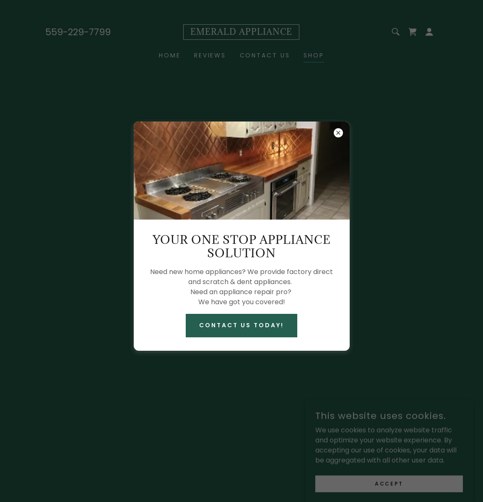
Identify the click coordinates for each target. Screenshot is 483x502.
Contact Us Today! (241, 325)
